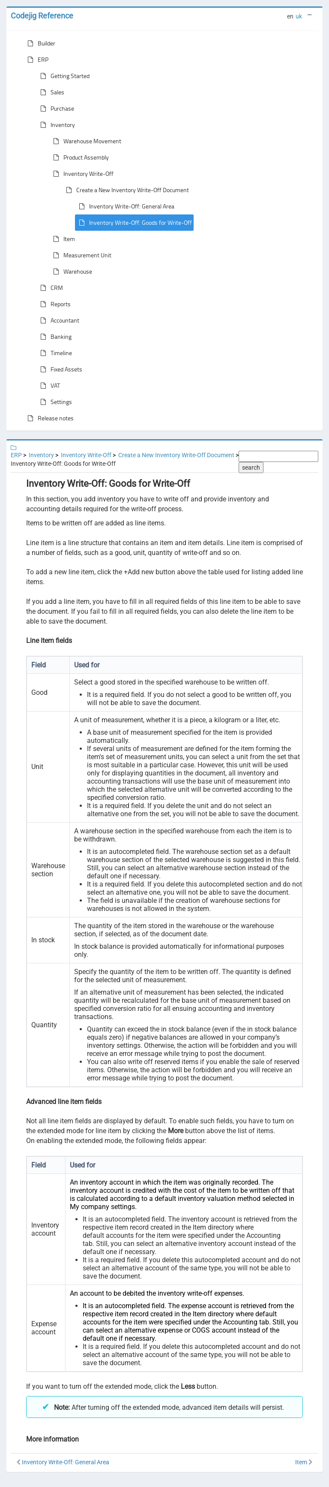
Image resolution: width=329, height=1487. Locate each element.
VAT (48, 385)
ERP (36, 59)
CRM (50, 287)
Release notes (49, 418)
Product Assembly (79, 157)
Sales (50, 92)
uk (299, 16)
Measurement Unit (80, 255)
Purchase (55, 108)
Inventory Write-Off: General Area (124, 206)
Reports (54, 304)
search (251, 467)
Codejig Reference (42, 15)
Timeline (54, 353)
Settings (54, 401)
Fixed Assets (59, 369)
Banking (54, 336)
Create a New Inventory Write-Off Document (126, 190)
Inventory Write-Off (82, 173)
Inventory (56, 124)
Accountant (58, 320)
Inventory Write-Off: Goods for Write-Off (133, 222)
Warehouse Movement (85, 141)
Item (62, 238)
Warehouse (71, 271)
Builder (39, 43)
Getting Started (63, 75)
